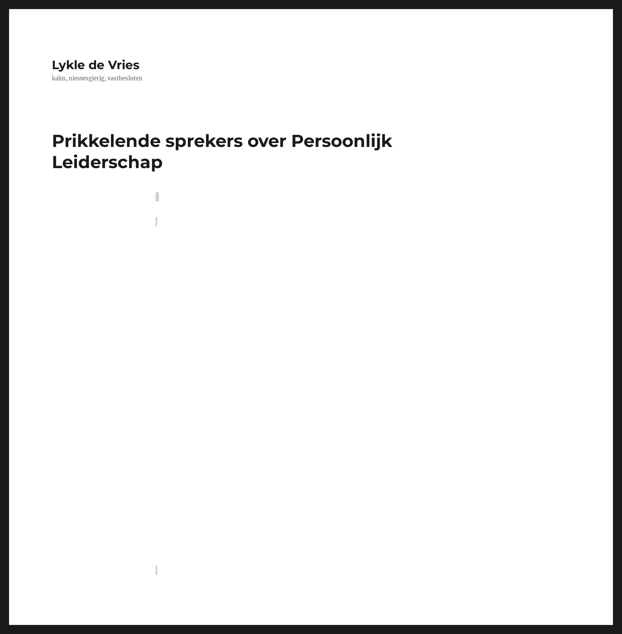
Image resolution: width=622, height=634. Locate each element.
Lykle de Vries (96, 64)
